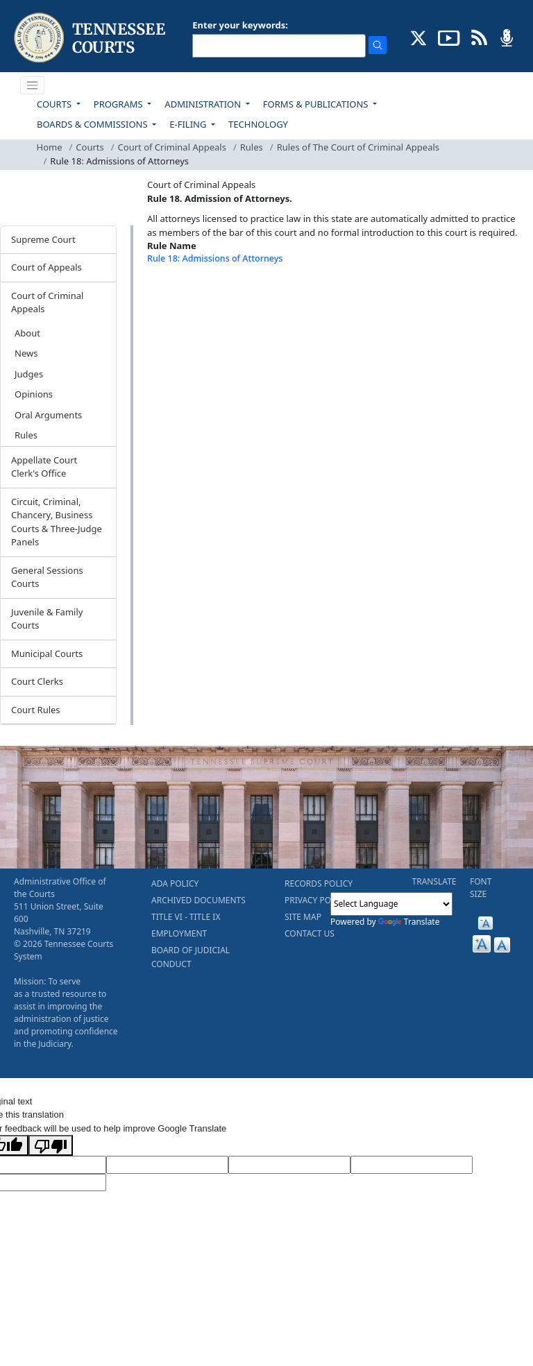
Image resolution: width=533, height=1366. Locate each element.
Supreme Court (43, 239)
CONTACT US (310, 933)
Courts (89, 147)
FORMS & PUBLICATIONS (317, 104)
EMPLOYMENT (179, 933)
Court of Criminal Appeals (172, 147)
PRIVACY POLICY (316, 900)
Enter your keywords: (240, 25)
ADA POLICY (174, 883)
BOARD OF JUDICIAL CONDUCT (190, 957)
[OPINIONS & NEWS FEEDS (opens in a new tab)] (479, 37)
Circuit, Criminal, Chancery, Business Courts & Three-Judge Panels (56, 522)
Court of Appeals (46, 267)
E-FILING (189, 124)
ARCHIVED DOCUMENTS (198, 900)
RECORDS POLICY (319, 883)
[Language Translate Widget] (391, 904)
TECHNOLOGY (258, 124)
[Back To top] (170, 293)
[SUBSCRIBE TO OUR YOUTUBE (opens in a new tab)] (449, 37)
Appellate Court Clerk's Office (44, 467)
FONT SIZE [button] (480, 888)
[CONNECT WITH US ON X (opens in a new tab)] (419, 37)
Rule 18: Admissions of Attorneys (214, 258)
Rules (251, 147)
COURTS (55, 104)
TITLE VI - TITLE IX (185, 917)
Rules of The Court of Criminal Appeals (358, 147)
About (27, 333)
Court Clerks (37, 681)
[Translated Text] (411, 1165)
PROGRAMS (119, 104)
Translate (409, 922)
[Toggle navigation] (32, 85)
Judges (29, 374)
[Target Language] (167, 1165)
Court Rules (35, 709)
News (26, 353)
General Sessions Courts (47, 577)
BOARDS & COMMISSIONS (93, 124)
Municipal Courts (47, 653)
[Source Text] (289, 1165)
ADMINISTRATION (203, 104)
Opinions (34, 394)
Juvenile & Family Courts (47, 619)
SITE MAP (303, 917)
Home (49, 147)
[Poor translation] (50, 1145)
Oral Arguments (48, 415)
